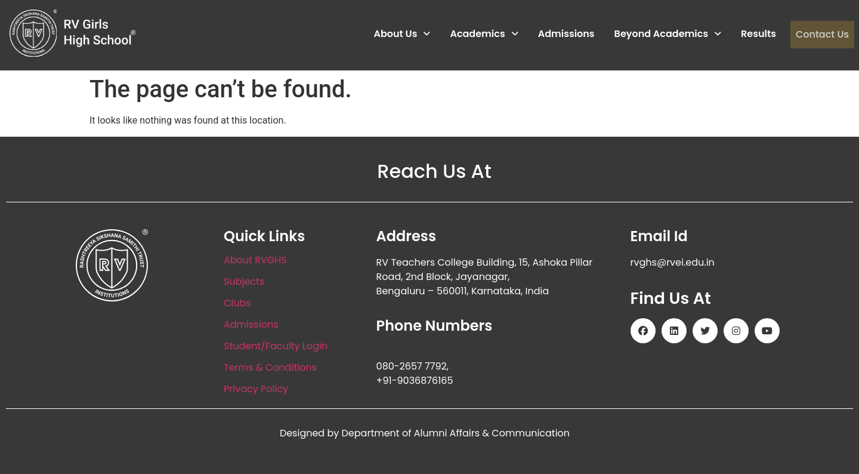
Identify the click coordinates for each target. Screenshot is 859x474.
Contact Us (822, 34)
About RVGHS (255, 260)
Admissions (565, 34)
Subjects (244, 281)
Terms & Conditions (270, 367)
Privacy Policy (256, 389)
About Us (401, 34)
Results (758, 34)
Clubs (237, 303)
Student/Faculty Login (275, 346)
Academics (484, 34)
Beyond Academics (667, 34)
